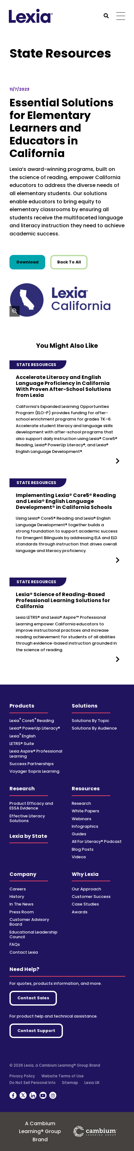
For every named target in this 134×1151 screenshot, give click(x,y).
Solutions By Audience (94, 728)
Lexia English (22, 736)
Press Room (21, 912)
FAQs (14, 944)
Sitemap (70, 1082)
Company (22, 874)
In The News (21, 904)
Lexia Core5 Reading (31, 720)
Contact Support (36, 1030)
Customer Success (91, 896)
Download (31, 262)
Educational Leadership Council (33, 934)
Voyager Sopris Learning (34, 771)
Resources (86, 789)
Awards (80, 912)
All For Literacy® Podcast (97, 841)
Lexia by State (28, 836)
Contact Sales (33, 998)
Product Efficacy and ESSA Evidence (31, 806)
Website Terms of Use (62, 1076)
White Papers (85, 811)
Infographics (85, 826)
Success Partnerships (31, 763)
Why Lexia (85, 874)
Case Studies (85, 904)
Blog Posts (83, 849)
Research (22, 789)
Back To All (69, 262)
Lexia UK (92, 1082)
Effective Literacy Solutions (27, 818)
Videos (79, 857)
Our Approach (86, 889)
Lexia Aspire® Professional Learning (35, 753)
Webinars (81, 818)
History (16, 896)
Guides (79, 834)
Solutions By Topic (90, 720)
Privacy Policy (22, 1076)
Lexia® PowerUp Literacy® (34, 728)
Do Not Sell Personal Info (32, 1082)
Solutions (84, 706)
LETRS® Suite (21, 743)
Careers (17, 889)
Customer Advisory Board (29, 922)
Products (21, 706)
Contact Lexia (23, 952)
